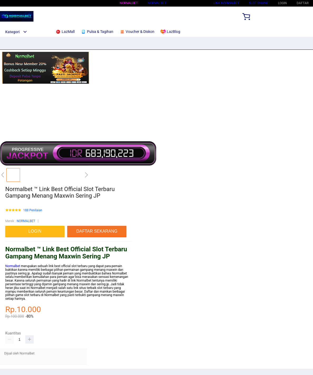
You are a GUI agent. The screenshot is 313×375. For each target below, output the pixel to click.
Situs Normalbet (190, 3)
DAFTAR (303, 3)
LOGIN (282, 3)
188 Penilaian (32, 210)
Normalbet (12, 266)
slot (99, 288)
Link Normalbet (226, 3)
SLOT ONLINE (258, 3)
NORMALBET (129, 3)
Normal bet (157, 3)
